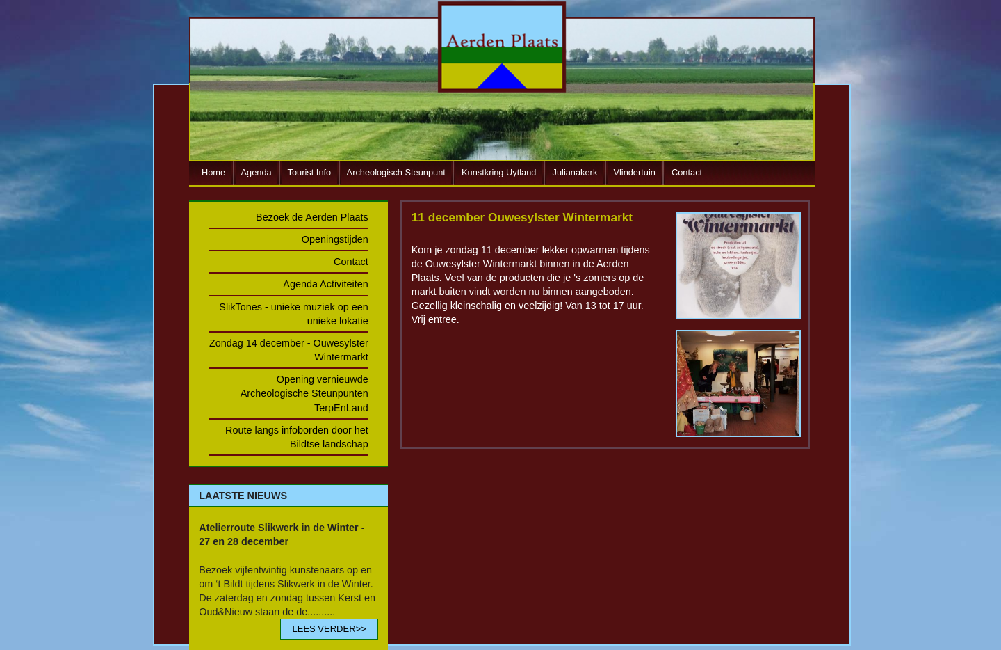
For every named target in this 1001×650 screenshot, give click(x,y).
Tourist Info (310, 172)
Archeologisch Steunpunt (396, 172)
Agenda (256, 172)
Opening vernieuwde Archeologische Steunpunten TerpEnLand (304, 393)
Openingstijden (335, 239)
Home (213, 172)
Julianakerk (575, 172)
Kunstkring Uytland (499, 172)
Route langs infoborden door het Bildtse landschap (296, 437)
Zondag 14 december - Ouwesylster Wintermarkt (288, 350)
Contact (687, 172)
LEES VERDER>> (329, 629)
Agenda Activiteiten (325, 284)
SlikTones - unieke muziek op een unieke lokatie (293, 313)
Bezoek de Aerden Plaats (312, 217)
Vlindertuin (634, 172)
